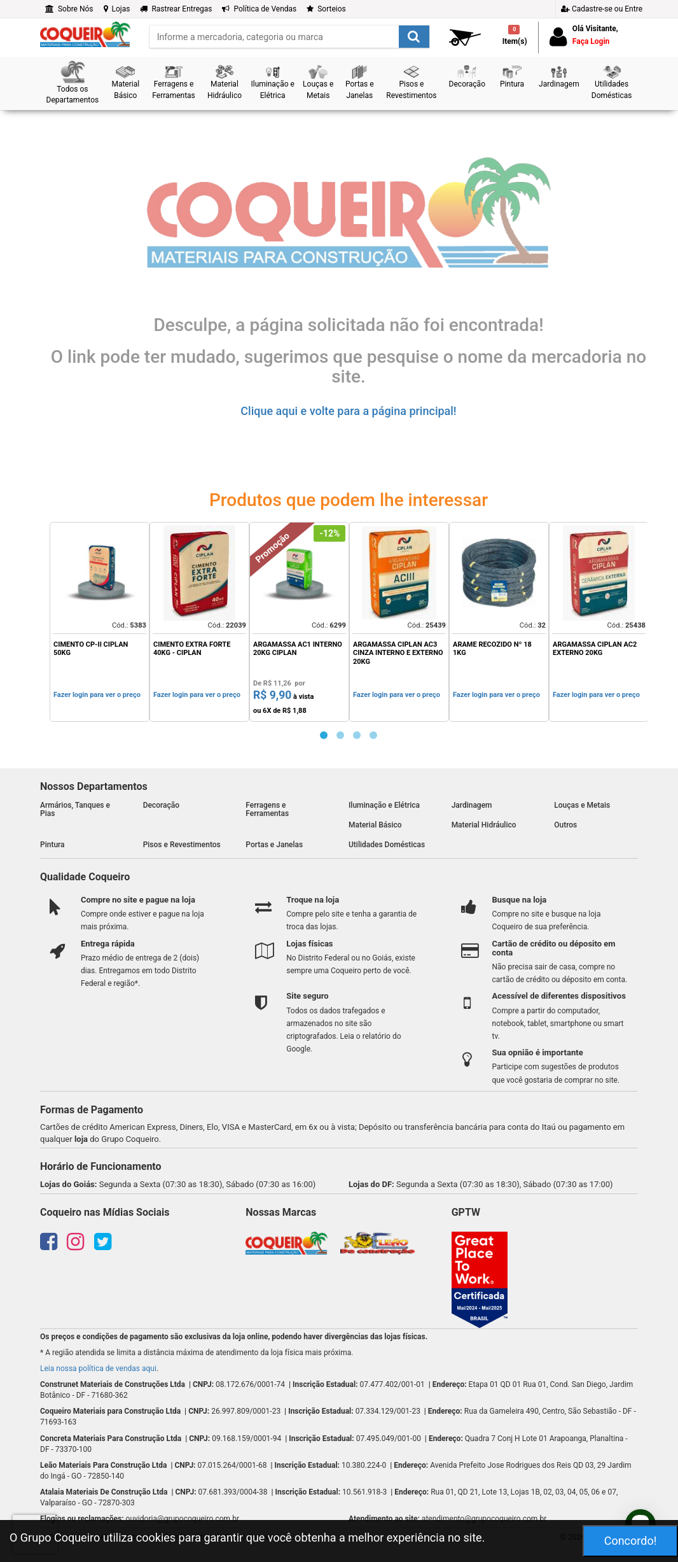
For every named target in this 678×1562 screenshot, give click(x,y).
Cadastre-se (601, 8)
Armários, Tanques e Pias (75, 809)
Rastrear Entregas (176, 8)
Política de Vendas (259, 8)
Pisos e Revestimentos (182, 844)
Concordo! (630, 1540)
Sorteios (326, 8)
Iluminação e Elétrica (384, 805)
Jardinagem (472, 805)
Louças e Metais (582, 805)
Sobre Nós (69, 8)
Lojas (117, 8)
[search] (289, 36)
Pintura (52, 844)
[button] (72, 83)
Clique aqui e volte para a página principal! (348, 411)
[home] (85, 34)
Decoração (161, 805)
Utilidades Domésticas (387, 844)
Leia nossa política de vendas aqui (98, 1368)
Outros (565, 824)
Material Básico (375, 824)
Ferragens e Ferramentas (267, 809)
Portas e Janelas (274, 844)
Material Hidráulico (484, 824)
